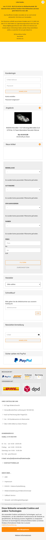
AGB (5, 477)
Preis (7, 239)
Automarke (9, 186)
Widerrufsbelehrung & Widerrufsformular (17, 491)
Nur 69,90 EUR (23, 135)
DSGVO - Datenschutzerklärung (14, 486)
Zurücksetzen (23, 267)
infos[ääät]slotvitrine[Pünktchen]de (18, 458)
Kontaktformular (11, 463)
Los (38, 313)
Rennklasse (10, 168)
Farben (8, 221)
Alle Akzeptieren (23, 529)
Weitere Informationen (23, 535)
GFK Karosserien (11, 203)
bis (6, 246)
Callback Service (9, 495)
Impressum (8, 481)
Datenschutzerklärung (9, 525)
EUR (6, 253)
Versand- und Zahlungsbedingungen (16, 500)
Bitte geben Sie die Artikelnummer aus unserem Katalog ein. (20, 303)
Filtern (23, 262)
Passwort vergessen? (12, 100)
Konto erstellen (10, 96)
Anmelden (23, 91)
